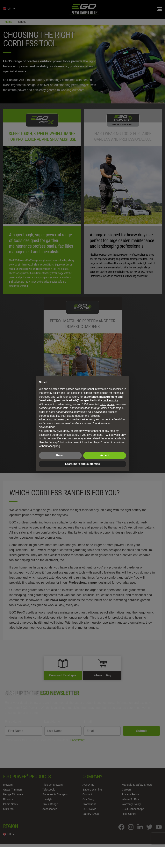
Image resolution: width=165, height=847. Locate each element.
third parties (107, 404)
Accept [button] (104, 455)
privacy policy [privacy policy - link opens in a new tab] (51, 392)
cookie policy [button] (110, 400)
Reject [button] (60, 455)
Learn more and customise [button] (82, 463)
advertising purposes (51, 419)
